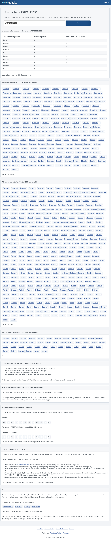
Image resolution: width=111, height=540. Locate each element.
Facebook (53, 533)
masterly (27, 507)
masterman (36, 507)
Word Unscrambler (22, 465)
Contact (71, 529)
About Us (40, 529)
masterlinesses (8, 507)
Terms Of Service (62, 529)
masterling (18, 507)
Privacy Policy (49, 529)
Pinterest (66, 533)
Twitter (59, 533)
